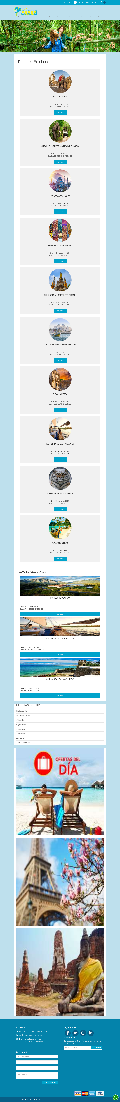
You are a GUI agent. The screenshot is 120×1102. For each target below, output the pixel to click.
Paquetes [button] (40, 17)
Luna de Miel (20, 734)
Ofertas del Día (21, 711)
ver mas (60, 112)
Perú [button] (50, 17)
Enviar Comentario (50, 1082)
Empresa (29, 17)
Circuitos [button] (61, 17)
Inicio (20, 17)
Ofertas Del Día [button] (87, 17)
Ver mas (60, 614)
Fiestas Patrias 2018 (23, 743)
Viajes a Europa (21, 720)
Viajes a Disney (21, 729)
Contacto (101, 17)
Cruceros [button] (73, 17)
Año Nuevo (20, 738)
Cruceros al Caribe (23, 716)
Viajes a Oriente (21, 725)
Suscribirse (97, 1048)
